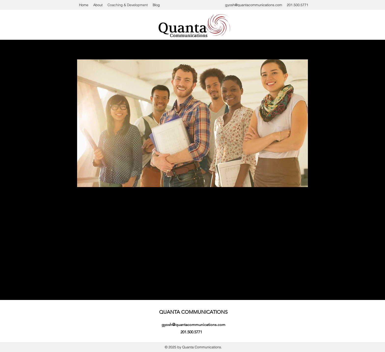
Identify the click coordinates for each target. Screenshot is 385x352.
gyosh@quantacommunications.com (253, 5)
